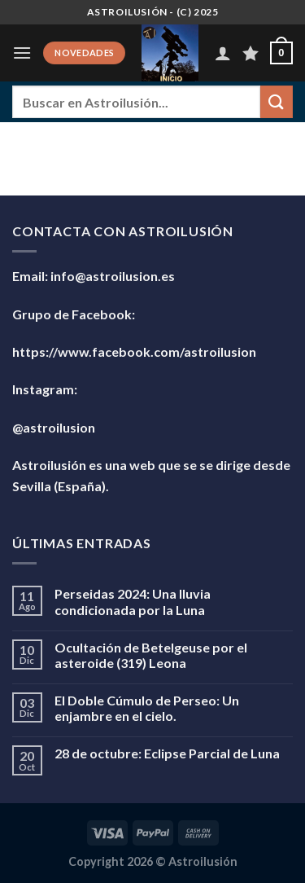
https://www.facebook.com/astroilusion (134, 351)
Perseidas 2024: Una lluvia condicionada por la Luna (132, 601)
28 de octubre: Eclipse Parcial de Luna (167, 753)
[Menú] (22, 52)
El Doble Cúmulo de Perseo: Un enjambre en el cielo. (146, 707)
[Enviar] (276, 101)
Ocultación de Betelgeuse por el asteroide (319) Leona (150, 654)
